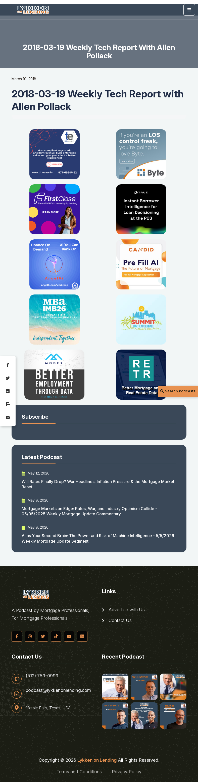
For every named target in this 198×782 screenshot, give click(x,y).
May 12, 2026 (35, 473)
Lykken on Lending (97, 760)
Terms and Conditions (79, 771)
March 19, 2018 (24, 79)
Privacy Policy (127, 771)
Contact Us (117, 620)
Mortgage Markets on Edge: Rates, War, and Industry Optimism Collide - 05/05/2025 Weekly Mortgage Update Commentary (89, 511)
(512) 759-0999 (42, 676)
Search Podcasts (177, 391)
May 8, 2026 (35, 500)
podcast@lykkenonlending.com (58, 690)
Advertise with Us (123, 609)
